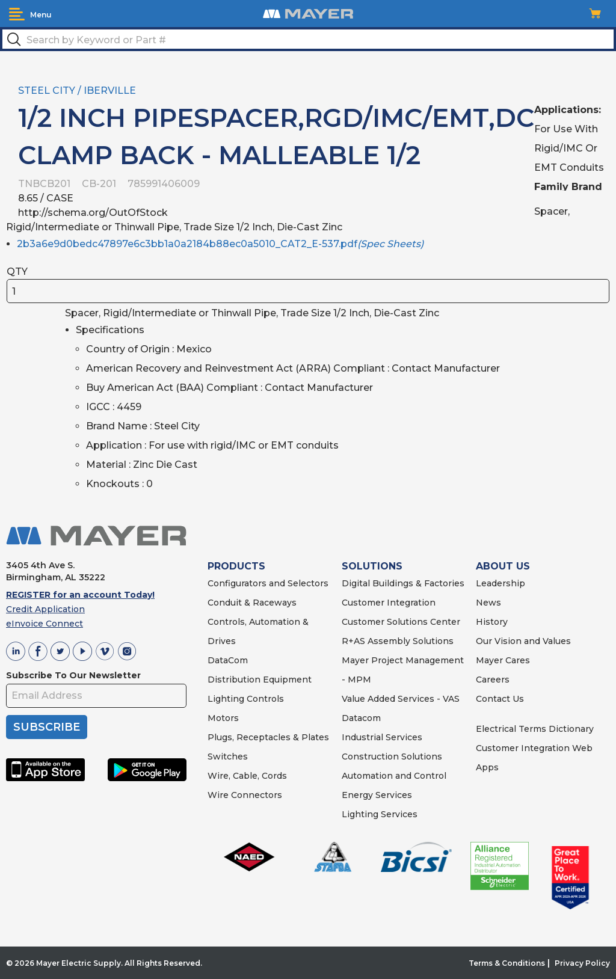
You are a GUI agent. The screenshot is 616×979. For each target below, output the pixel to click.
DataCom (228, 660)
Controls (264, 698)
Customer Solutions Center (401, 621)
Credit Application (45, 609)
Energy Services (377, 795)
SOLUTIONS (372, 566)
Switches (228, 756)
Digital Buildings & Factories (403, 583)
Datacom (361, 718)
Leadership (500, 583)
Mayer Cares (503, 660)
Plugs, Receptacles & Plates (268, 737)
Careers (493, 679)
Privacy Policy (582, 963)
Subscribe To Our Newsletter (73, 675)
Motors (223, 718)
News (488, 602)
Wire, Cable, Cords (247, 775)
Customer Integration (389, 602)
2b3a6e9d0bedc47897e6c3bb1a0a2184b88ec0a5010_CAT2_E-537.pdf (220, 244)
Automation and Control (394, 775)
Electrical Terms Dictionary (535, 728)
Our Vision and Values (523, 641)
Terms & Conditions (507, 963)
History (492, 621)
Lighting (226, 698)
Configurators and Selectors (268, 583)
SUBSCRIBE (46, 727)
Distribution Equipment (260, 679)
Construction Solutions (392, 756)
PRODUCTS (236, 566)
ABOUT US (503, 566)
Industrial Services (382, 737)
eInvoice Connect (44, 623)
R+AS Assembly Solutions (398, 641)
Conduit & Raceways (252, 602)
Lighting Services (379, 814)
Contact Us (500, 698)
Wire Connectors (245, 795)
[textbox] (308, 39)
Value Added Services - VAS (401, 698)
